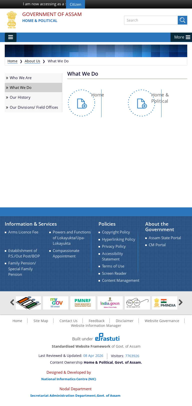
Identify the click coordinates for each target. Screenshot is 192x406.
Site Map (41, 320)
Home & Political (39, 20)
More (179, 37)
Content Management (120, 280)
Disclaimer (125, 320)
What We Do (21, 87)
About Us (32, 61)
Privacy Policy (114, 246)
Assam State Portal (165, 237)
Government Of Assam (52, 14)
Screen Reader (114, 273)
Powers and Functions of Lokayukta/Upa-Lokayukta (72, 237)
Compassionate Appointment (66, 253)
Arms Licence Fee (23, 232)
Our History (20, 97)
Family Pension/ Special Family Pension (22, 268)
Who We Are (21, 77)
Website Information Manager (96, 325)
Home (13, 61)
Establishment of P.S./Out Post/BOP (24, 253)
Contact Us (69, 320)
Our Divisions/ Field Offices (34, 107)
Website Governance (162, 320)
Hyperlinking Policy (118, 239)
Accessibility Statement (112, 256)
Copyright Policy (116, 232)
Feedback (96, 320)
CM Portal (157, 244)
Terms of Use (113, 266)
